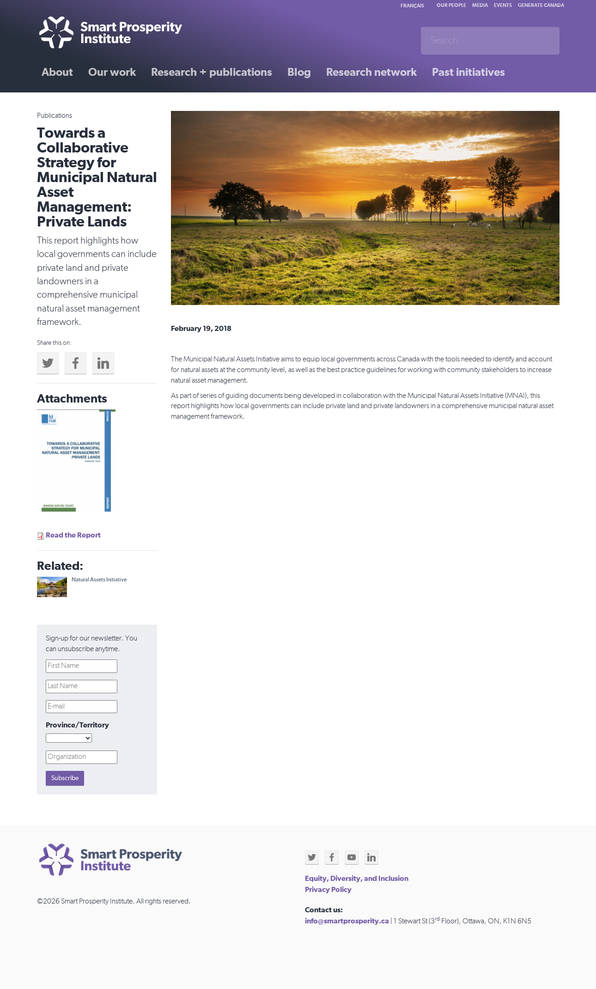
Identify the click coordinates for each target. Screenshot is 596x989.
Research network (371, 72)
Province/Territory (77, 725)
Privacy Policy (328, 889)
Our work (112, 72)
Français (412, 5)
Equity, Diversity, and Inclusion (356, 878)
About (57, 72)
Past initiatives (468, 72)
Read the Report (73, 535)
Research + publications (211, 72)
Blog (299, 72)
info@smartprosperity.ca (347, 921)
